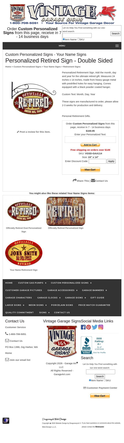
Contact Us (99, 180)
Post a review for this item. (33, 131)
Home (8, 353)
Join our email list (17, 360)
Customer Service (15, 327)
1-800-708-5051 (15, 334)
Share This (81, 180)
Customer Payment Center (100, 387)
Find (80, 28)
